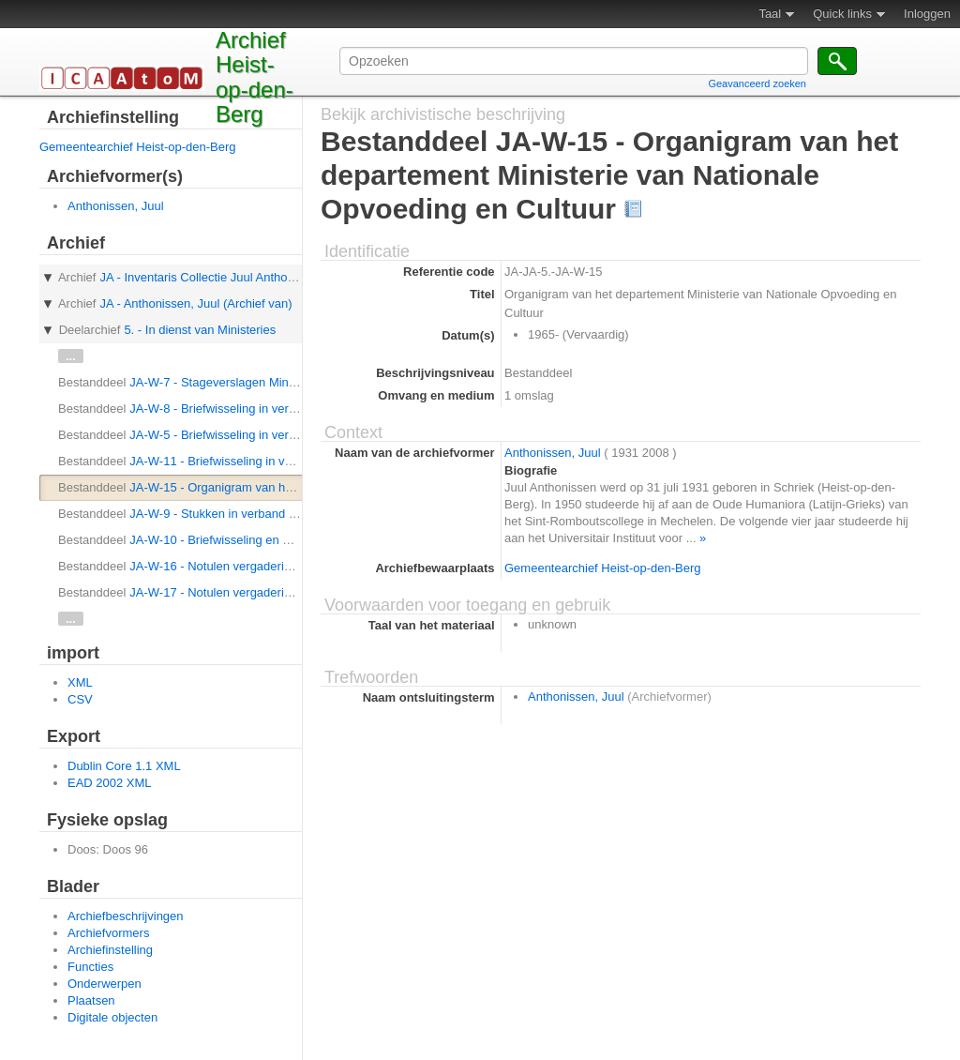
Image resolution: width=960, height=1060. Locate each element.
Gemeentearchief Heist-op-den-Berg (137, 147)
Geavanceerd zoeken (757, 83)
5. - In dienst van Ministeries (200, 330)
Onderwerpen (105, 984)
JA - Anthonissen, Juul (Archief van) (195, 303)
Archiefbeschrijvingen (126, 916)
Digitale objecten (113, 1017)
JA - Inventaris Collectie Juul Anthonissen (210, 277)
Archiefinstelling (110, 950)
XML (80, 682)
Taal (769, 14)
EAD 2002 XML (110, 783)
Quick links (842, 14)
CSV (80, 699)
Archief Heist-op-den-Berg (254, 77)
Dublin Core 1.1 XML (124, 766)
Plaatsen (91, 1000)
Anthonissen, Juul (116, 206)
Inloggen (927, 14)
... (71, 356)
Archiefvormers (108, 933)
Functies (90, 967)
